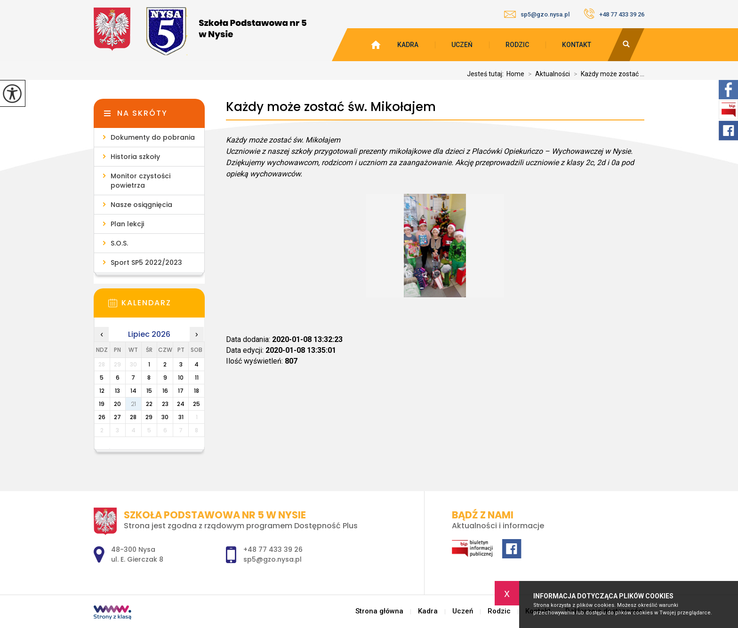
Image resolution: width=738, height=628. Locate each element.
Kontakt (576, 44)
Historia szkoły (135, 156)
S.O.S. (119, 243)
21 (133, 404)
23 (165, 404)
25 (196, 404)
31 (181, 417)
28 (133, 417)
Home (515, 74)
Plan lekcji (127, 224)
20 (117, 404)
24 (180, 404)
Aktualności (547, 74)
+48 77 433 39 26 (614, 13)
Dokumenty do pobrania (153, 137)
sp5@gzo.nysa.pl (537, 14)
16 (165, 391)
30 (164, 417)
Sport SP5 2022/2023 (146, 262)
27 (117, 417)
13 (117, 391)
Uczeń (462, 44)
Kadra (407, 44)
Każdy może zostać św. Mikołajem (331, 107)
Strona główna (379, 611)
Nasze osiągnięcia (141, 204)
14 (133, 391)
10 (181, 378)
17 (181, 391)
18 (196, 391)
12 (101, 391)
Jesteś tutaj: (486, 74)
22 (149, 404)
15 (149, 391)
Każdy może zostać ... (607, 74)
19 (101, 404)
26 (101, 417)
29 (148, 417)
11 (197, 378)
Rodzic (517, 44)
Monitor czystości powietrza (140, 180)
